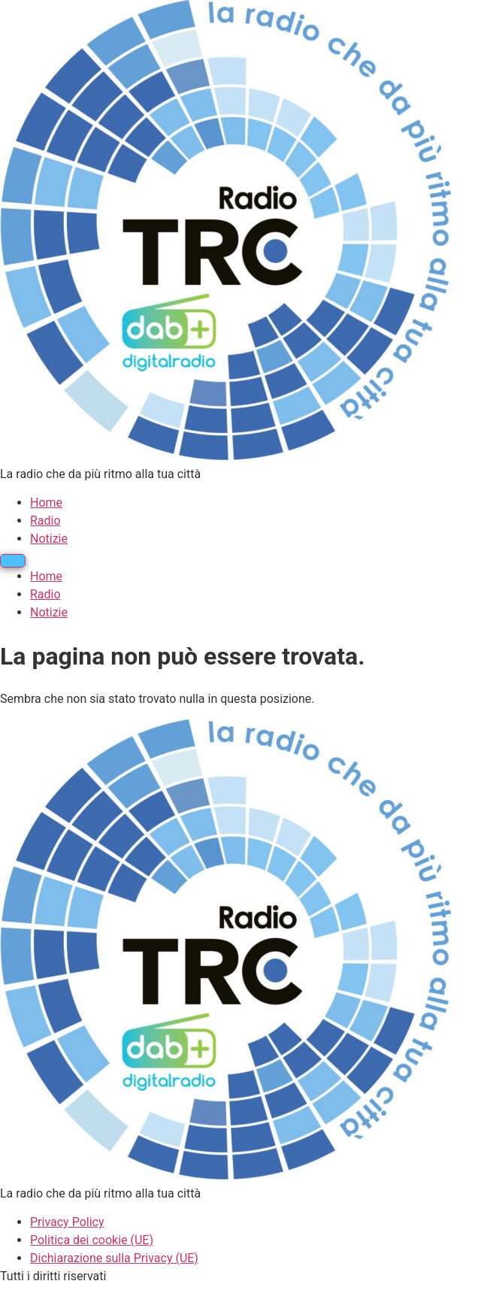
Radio (45, 520)
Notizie (49, 538)
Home (46, 502)
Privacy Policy (67, 1222)
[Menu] (13, 561)
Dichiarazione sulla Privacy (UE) (114, 1258)
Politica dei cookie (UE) (91, 1240)
